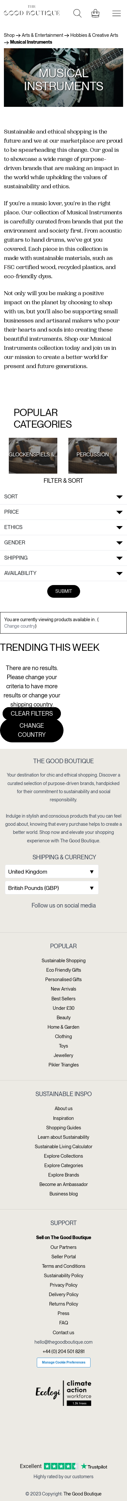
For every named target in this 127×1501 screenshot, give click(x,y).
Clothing (63, 1036)
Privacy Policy (64, 1285)
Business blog (63, 1193)
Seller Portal (63, 1256)
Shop (9, 35)
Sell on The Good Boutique (63, 1237)
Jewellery (63, 1055)
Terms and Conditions (63, 1266)
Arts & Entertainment (42, 35)
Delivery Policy (63, 1294)
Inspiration (63, 1118)
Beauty (64, 1017)
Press (63, 1313)
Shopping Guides (63, 1127)
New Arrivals (63, 989)
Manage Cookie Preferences (63, 1362)
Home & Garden (63, 1027)
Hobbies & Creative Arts (94, 35)
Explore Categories (63, 1165)
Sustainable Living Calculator (63, 1146)
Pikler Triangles (64, 1064)
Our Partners (63, 1247)
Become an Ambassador (63, 1184)
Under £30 (64, 1008)
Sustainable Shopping (64, 960)
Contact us (63, 1332)
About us (64, 1108)
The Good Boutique (83, 1493)
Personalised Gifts (63, 979)
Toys (63, 1046)
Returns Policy (63, 1304)
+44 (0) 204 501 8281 (64, 1351)
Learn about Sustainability (63, 1137)
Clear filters (32, 713)
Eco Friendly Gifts (63, 970)
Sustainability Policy (63, 1275)
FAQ (63, 1322)
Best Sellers (63, 998)
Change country (19, 626)
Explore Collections (63, 1156)
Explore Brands (63, 1175)
